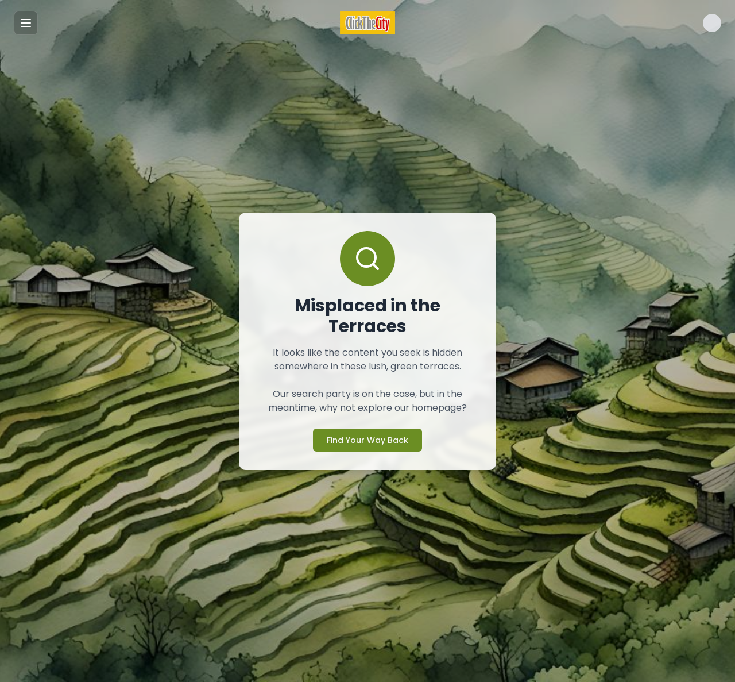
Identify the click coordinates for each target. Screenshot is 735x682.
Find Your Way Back (367, 440)
